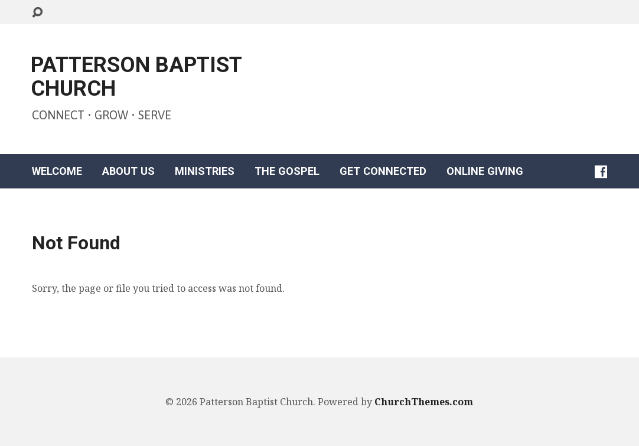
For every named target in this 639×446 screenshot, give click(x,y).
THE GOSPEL (287, 171)
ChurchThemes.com (423, 401)
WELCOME (57, 171)
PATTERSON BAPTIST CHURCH (136, 77)
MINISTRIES (204, 171)
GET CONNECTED (383, 171)
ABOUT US (128, 171)
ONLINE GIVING (484, 171)
